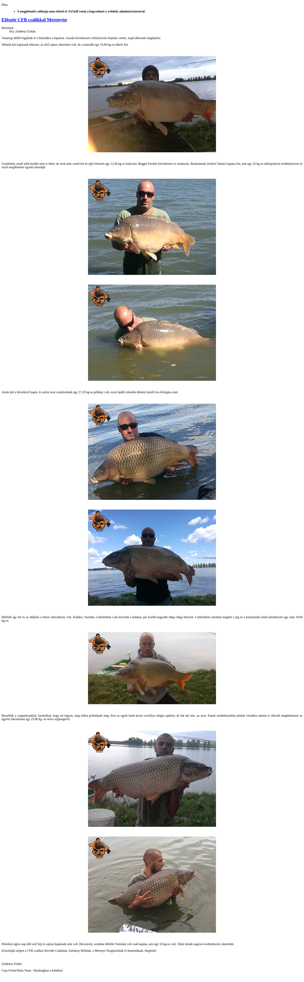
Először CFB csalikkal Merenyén (34, 19)
